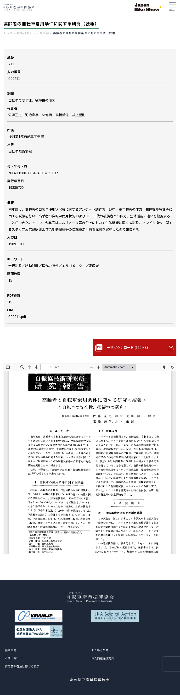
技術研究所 (25, 33)
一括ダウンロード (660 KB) (127, 347)
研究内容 (43, 33)
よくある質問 (99, 650)
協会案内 (10, 650)
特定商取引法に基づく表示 (22, 666)
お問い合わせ (13, 658)
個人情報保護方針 (102, 658)
